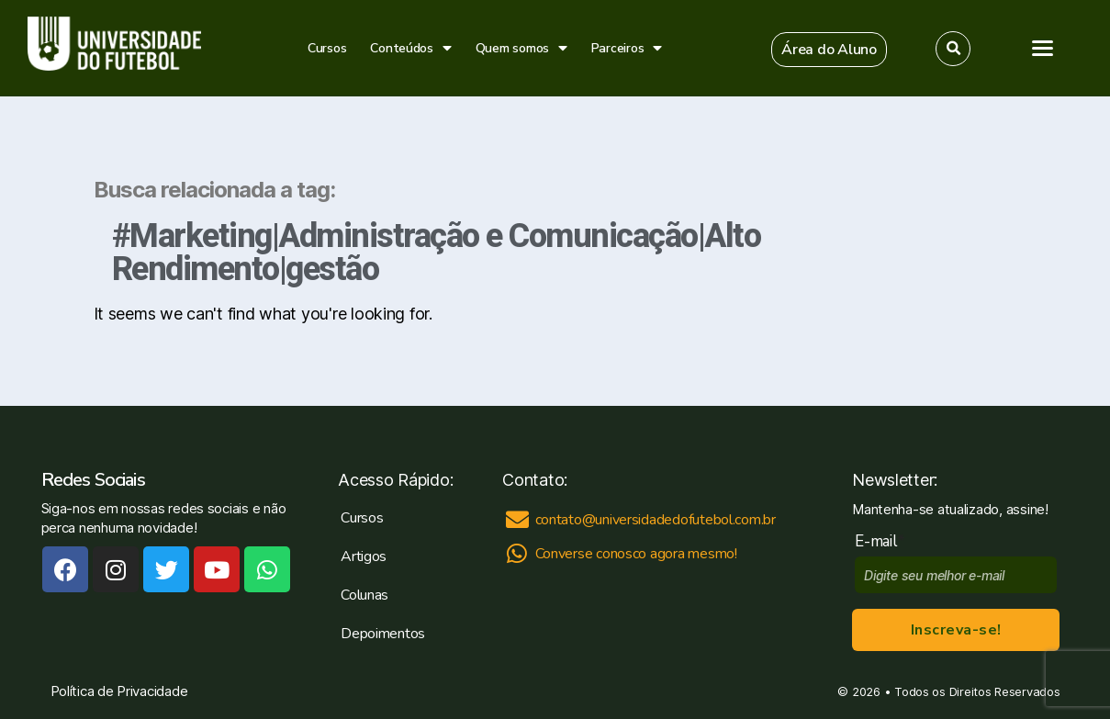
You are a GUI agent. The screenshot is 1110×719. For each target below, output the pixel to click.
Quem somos (521, 48)
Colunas (364, 595)
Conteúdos (410, 48)
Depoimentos (383, 634)
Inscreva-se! (956, 630)
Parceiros (626, 48)
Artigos (364, 556)
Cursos (327, 48)
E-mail (880, 541)
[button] (829, 49)
